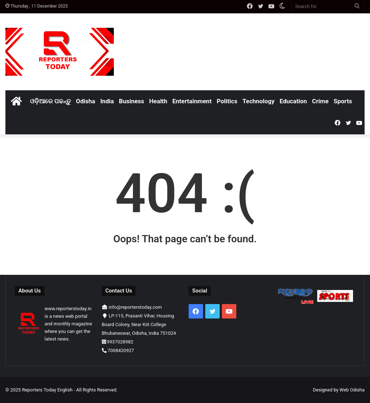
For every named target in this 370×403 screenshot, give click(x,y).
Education (293, 101)
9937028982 (120, 341)
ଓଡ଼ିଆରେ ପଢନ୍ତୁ (50, 101)
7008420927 (121, 350)
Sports (343, 101)
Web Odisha (352, 390)
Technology (258, 101)
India (107, 101)
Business (131, 101)
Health (158, 101)
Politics (227, 101)
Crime (320, 101)
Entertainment (192, 101)
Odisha (85, 101)
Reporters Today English (47, 390)
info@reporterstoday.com (135, 307)
